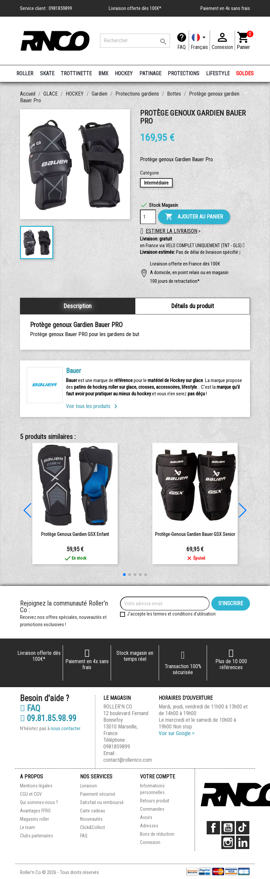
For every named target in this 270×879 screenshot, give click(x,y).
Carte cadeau (92, 810)
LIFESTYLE (218, 73)
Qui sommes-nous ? (39, 802)
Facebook (213, 827)
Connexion (150, 842)
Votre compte (157, 776)
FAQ (181, 47)
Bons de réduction (157, 834)
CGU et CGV (31, 794)
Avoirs (146, 817)
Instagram (228, 842)
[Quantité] (148, 217)
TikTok (242, 827)
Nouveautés (91, 819)
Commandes (152, 809)
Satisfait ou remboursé (102, 802)
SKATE (47, 73)
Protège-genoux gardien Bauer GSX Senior (195, 534)
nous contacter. (66, 728)
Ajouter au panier (194, 217)
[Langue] (199, 41)
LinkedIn (242, 842)
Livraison (88, 785)
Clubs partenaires (36, 835)
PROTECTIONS (183, 73)
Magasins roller (34, 819)
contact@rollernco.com (127, 760)
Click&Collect (92, 827)
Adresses (149, 825)
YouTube (228, 827)
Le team (27, 827)
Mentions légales (36, 785)
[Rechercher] (135, 41)
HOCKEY (124, 73)
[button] (240, 253)
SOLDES (245, 73)
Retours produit (154, 800)
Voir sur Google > (176, 733)
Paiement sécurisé (97, 794)
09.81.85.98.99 (48, 718)
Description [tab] (78, 305)
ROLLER (24, 73)
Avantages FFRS (35, 810)
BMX (103, 73)
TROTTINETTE (76, 73)
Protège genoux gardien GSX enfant (75, 534)
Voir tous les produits (93, 406)
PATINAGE (150, 73)
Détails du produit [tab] (192, 305)
